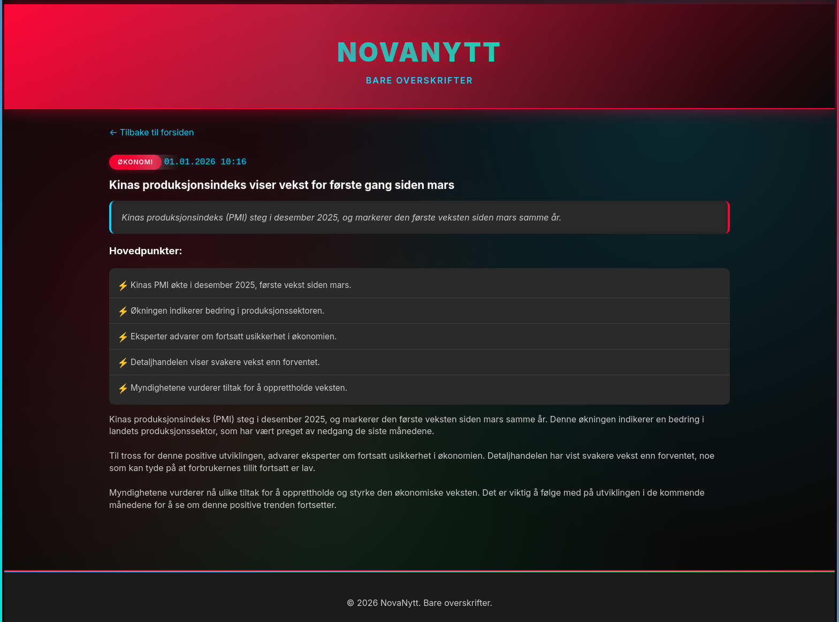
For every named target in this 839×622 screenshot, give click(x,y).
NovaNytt (419, 52)
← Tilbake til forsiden (151, 132)
